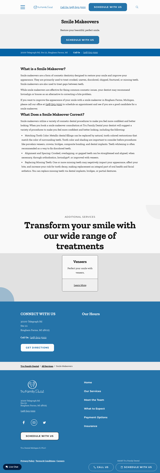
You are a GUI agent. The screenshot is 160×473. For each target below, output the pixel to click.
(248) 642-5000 (90, 52)
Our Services (92, 391)
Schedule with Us (108, 7)
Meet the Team (94, 399)
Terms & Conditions (45, 460)
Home (88, 382)
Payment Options (95, 417)
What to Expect (94, 408)
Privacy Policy (28, 460)
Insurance (90, 426)
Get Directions (37, 347)
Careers (60, 460)
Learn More (80, 285)
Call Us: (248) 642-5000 (73, 7)
